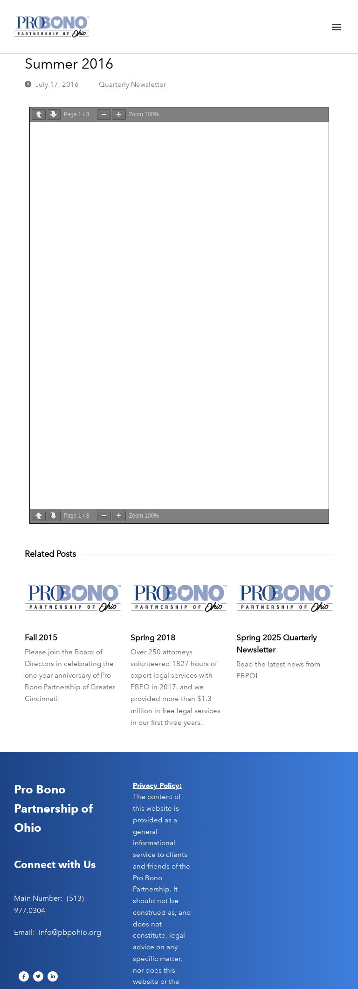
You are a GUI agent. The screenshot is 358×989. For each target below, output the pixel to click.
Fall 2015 (41, 636)
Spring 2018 (153, 636)
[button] (336, 27)
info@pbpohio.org (70, 931)
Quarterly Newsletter (132, 84)
